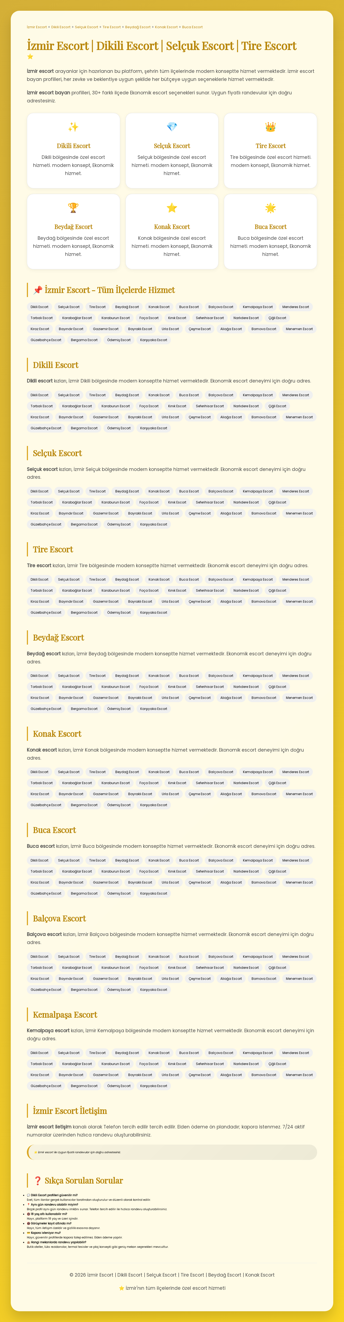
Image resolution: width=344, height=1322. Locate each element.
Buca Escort (192, 27)
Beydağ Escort (137, 27)
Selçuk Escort (86, 27)
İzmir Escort (37, 27)
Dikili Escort (60, 27)
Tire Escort (112, 27)
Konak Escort (166, 27)
